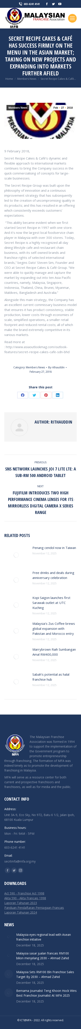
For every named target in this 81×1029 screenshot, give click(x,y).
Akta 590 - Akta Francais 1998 (25, 898)
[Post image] (16, 555)
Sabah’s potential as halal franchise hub (50, 677)
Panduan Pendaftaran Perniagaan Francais (34, 908)
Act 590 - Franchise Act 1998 (24, 893)
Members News (17, 107)
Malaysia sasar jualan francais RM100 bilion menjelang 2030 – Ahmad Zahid (42, 955)
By (56, 367)
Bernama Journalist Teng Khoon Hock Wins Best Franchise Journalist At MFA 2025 (46, 993)
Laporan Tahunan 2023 (20, 903)
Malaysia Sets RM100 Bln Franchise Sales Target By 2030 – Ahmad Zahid (45, 974)
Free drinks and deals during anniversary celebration (53, 575)
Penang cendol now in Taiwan (54, 547)
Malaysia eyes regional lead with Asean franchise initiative (43, 937)
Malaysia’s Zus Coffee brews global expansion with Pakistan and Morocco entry (53, 628)
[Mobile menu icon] (72, 18)
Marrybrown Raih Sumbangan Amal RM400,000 (54, 652)
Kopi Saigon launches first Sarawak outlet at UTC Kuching (51, 602)
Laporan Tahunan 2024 (20, 912)
